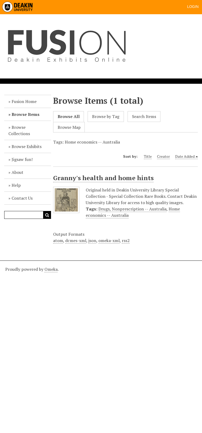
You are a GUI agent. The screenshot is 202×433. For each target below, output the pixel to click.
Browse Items (25, 114)
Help (16, 185)
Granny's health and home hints (103, 178)
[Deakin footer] (101, 346)
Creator (163, 156)
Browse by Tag (105, 116)
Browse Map (69, 127)
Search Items (144, 116)
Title (148, 156)
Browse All (69, 116)
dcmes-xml (75, 240)
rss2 (126, 240)
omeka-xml (109, 240)
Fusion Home (24, 101)
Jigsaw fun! (22, 159)
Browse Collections (19, 130)
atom (58, 240)
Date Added (185, 156)
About (17, 172)
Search (47, 215)
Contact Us (22, 198)
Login (193, 6)
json (92, 240)
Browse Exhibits (27, 146)
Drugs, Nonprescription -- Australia (132, 209)
